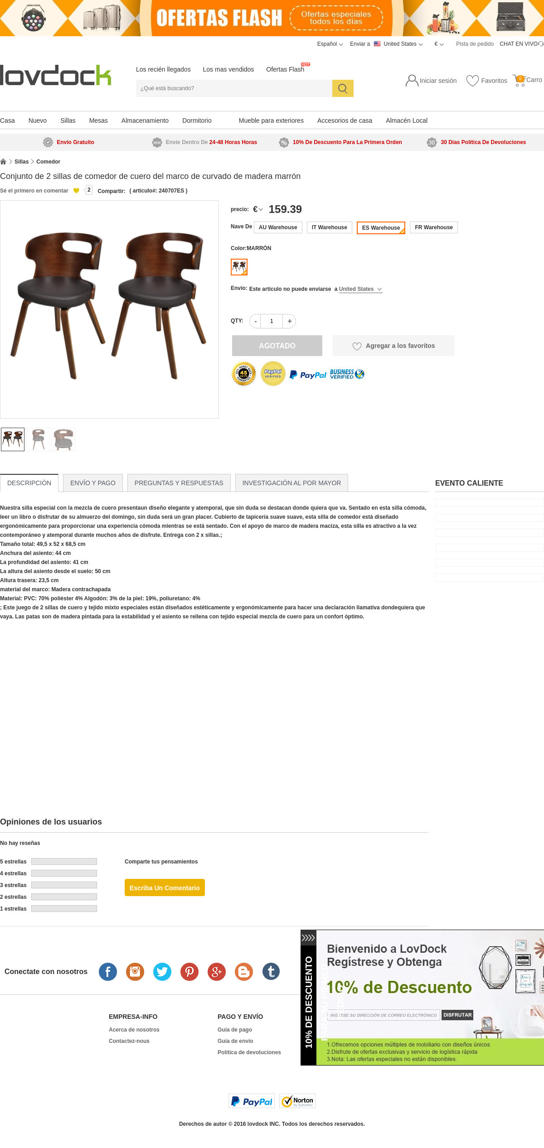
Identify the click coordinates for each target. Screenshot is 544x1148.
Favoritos (486, 81)
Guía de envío (235, 1041)
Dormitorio (197, 120)
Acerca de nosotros (134, 1030)
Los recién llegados (163, 69)
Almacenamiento (145, 120)
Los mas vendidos (228, 69)
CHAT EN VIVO (519, 44)
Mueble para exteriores (271, 120)
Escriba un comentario (165, 888)
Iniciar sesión (438, 80)
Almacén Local (406, 120)
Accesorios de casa (344, 120)
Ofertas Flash (285, 69)
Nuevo (38, 120)
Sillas (67, 120)
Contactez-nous (129, 1041)
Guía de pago (235, 1030)
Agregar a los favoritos (393, 346)
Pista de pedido (475, 44)
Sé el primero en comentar (34, 191)
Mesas (98, 120)
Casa (7, 120)
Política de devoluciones (249, 1052)
